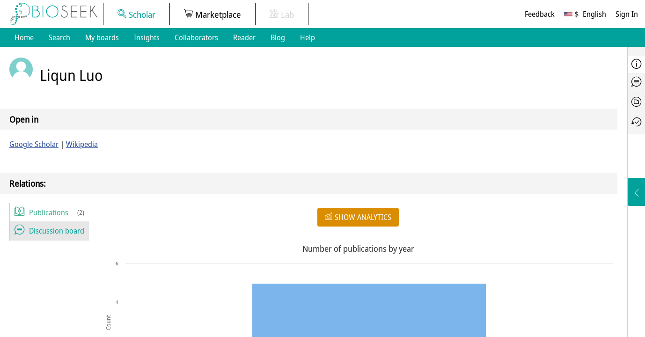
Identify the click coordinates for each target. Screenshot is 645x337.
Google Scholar (34, 144)
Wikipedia (82, 144)
